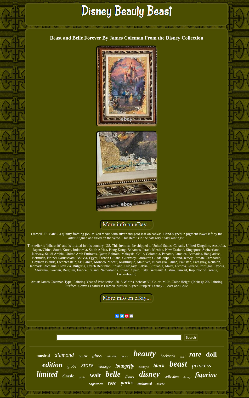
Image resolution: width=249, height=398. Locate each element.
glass (97, 355)
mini (182, 356)
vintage (104, 366)
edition (52, 365)
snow (83, 355)
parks (127, 383)
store (87, 365)
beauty (145, 353)
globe (72, 366)
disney (149, 374)
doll (211, 354)
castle (82, 377)
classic (68, 376)
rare (195, 354)
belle (113, 374)
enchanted (144, 384)
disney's (144, 367)
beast (178, 364)
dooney (186, 377)
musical (43, 355)
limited (47, 374)
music (125, 356)
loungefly (124, 366)
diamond (64, 355)
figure (129, 376)
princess (201, 365)
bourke (160, 384)
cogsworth (96, 384)
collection (171, 376)
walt (95, 375)
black (159, 366)
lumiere (112, 356)
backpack (168, 356)
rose (112, 383)
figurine (206, 374)
